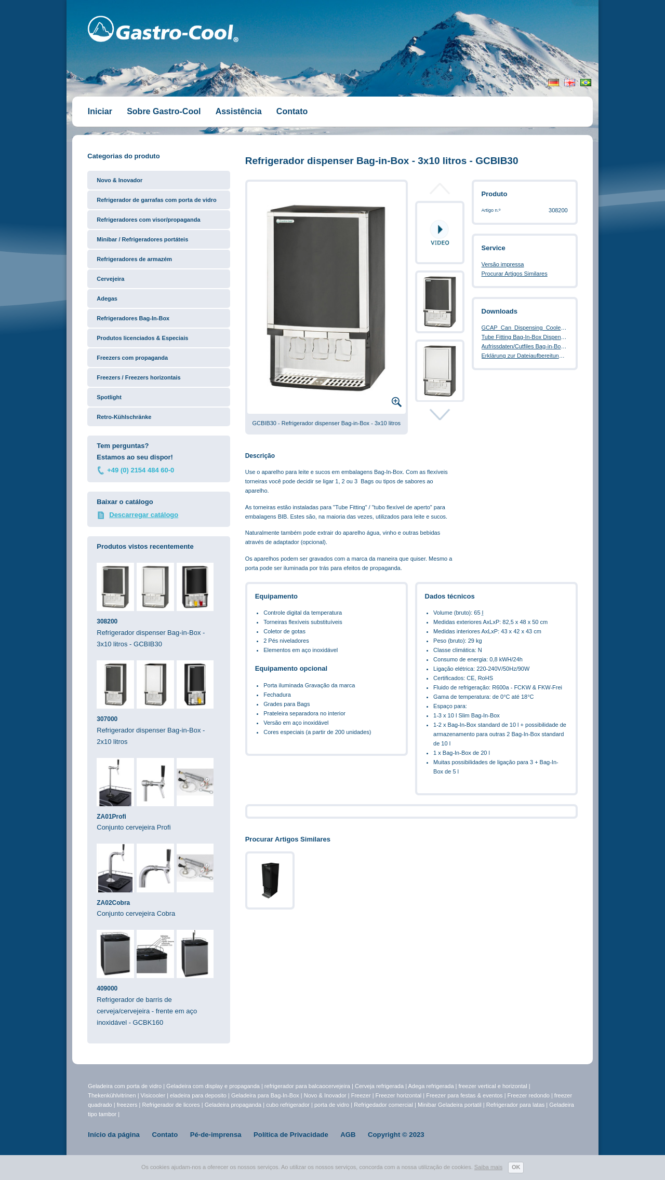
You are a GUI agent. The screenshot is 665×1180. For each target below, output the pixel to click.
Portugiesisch (585, 82)
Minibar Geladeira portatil (450, 1105)
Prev (439, 191)
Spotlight (109, 397)
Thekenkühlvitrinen (112, 1095)
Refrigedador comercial (384, 1105)
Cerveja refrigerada (379, 1086)
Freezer (362, 1095)
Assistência (239, 111)
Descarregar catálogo (143, 515)
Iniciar (100, 111)
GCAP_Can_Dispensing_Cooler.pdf (527, 327)
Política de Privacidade (291, 1134)
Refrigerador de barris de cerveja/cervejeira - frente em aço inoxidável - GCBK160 (159, 978)
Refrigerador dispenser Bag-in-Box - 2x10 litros (159, 702)
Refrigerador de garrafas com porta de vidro (156, 200)
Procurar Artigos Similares (515, 273)
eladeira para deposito (198, 1095)
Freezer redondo (529, 1095)
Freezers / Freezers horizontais (138, 377)
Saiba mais (488, 1167)
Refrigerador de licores (171, 1105)
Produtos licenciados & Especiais (142, 338)
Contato (292, 111)
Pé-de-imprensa (216, 1134)
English (569, 82)
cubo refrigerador (288, 1105)
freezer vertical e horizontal (494, 1086)
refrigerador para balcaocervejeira (307, 1086)
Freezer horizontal (399, 1095)
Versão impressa (503, 264)
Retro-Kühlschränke (124, 417)
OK (516, 1167)
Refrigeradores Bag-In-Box (133, 318)
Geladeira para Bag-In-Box (266, 1095)
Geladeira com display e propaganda (213, 1086)
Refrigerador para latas (515, 1105)
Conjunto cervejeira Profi (159, 795)
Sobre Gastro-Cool (164, 111)
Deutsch (553, 82)
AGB (347, 1134)
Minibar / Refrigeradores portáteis (142, 239)
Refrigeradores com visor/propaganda (148, 219)
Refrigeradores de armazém (134, 259)
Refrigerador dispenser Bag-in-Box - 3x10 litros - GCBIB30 (159, 605)
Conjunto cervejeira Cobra (159, 880)
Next (439, 414)
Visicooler (153, 1095)
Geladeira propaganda (233, 1105)
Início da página (114, 1134)
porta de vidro (332, 1105)
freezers (128, 1105)
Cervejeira (110, 279)
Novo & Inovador (119, 180)
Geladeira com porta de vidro (125, 1086)
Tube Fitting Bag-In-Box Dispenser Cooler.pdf (539, 337)
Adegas (107, 298)
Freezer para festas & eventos (465, 1095)
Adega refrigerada (431, 1086)
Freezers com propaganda (132, 358)
